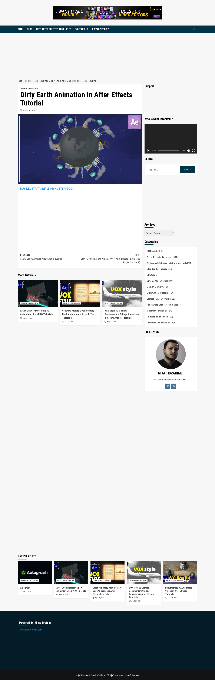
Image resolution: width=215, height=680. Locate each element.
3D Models (152, 251)
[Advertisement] (107, 55)
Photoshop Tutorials (157, 316)
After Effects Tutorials (159, 257)
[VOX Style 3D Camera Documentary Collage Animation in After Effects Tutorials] (122, 293)
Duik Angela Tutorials (158, 292)
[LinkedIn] (173, 386)
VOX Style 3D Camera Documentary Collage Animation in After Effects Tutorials (122, 314)
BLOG (29, 29)
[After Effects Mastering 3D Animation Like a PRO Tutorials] (38, 293)
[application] (171, 139)
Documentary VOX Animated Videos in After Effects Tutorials (178, 590)
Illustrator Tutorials (157, 310)
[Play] (148, 150)
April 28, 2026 (27, 318)
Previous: (50, 257)
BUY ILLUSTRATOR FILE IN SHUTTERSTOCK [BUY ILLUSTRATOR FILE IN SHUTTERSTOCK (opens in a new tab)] (47, 188)
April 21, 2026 (172, 598)
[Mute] (188, 150)
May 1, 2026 (27, 592)
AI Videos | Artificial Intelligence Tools (167, 263)
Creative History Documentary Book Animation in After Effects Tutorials (79, 314)
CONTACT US (81, 29)
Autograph (25, 587)
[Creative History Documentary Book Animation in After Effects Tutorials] (80, 293)
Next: (110, 259)
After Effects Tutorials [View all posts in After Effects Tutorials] (29, 89)
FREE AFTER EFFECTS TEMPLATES (53, 29)
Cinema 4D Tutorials (157, 280)
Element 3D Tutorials (158, 298)
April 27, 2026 (69, 322)
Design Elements (155, 286)
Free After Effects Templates (162, 304)
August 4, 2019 (29, 110)
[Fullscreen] (193, 150)
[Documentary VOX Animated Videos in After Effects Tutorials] (180, 572)
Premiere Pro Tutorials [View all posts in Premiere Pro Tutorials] (29, 581)
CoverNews (118, 675)
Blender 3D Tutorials (158, 268)
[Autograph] (35, 572)
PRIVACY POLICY (100, 29)
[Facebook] (167, 386)
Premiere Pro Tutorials (158, 322)
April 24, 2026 (111, 322)
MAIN (20, 29)
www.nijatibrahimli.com (30, 629)
